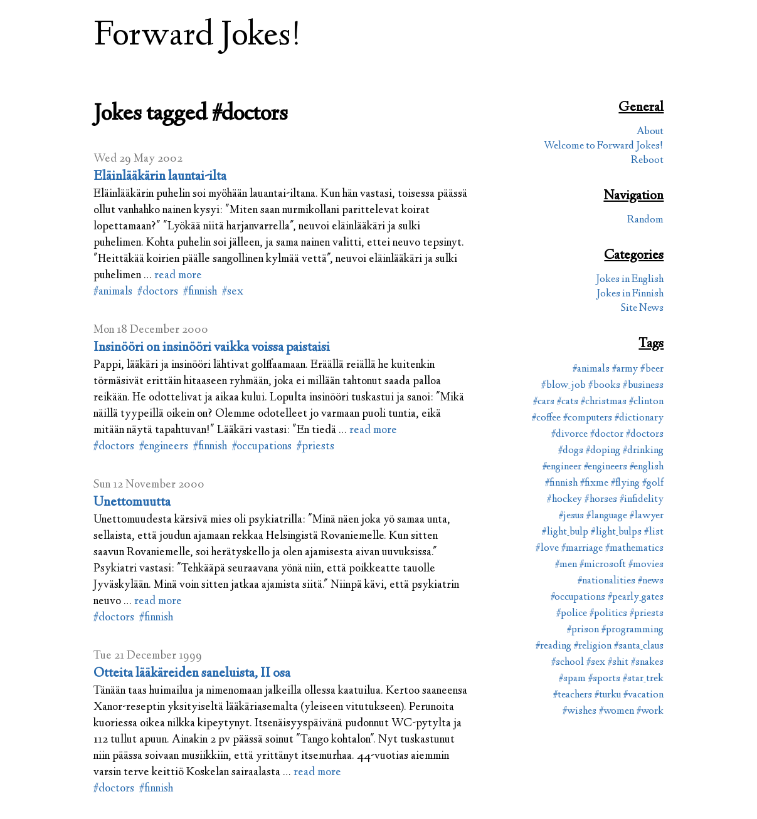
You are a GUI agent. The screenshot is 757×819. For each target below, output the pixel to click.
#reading (553, 646)
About (650, 132)
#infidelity (642, 500)
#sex (232, 292)
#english (647, 467)
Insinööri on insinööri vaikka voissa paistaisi (211, 347)
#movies (646, 565)
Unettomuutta (132, 502)
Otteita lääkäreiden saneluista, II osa (191, 673)
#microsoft (603, 565)
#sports (604, 679)
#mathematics (634, 548)
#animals (112, 292)
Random (645, 220)
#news (651, 581)
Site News (642, 308)
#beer (652, 369)
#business (643, 385)
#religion (592, 646)
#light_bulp (565, 532)
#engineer (562, 467)
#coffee (546, 418)
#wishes (579, 711)
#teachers (572, 695)
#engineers (163, 447)
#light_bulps (616, 532)
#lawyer (647, 516)
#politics (608, 614)
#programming (632, 630)
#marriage (582, 548)
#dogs (570, 451)
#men (566, 565)
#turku (608, 695)
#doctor (606, 434)
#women (616, 711)
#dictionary (639, 418)
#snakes (647, 662)
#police (571, 614)
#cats (567, 402)
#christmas (604, 402)
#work (650, 711)
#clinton (646, 402)
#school (567, 662)
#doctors (157, 292)
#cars (543, 402)
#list (654, 532)
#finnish (200, 292)
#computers (587, 418)
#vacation (643, 695)
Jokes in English (630, 280)
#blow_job (563, 385)
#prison (583, 630)
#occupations (262, 447)
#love (547, 548)
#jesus (571, 516)
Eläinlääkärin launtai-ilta (159, 176)
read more (178, 276)
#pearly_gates (636, 597)
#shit (618, 662)
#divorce (569, 434)
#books (604, 385)
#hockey (564, 500)
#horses (601, 500)
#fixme (594, 483)
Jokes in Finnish (630, 294)
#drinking (643, 451)
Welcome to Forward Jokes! (604, 146)
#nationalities (606, 581)
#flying (625, 483)
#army (625, 369)
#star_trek (643, 679)
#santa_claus (639, 646)
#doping (603, 451)
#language (606, 516)
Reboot (647, 161)
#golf (653, 483)
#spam (572, 679)
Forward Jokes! (197, 37)
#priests (315, 447)
